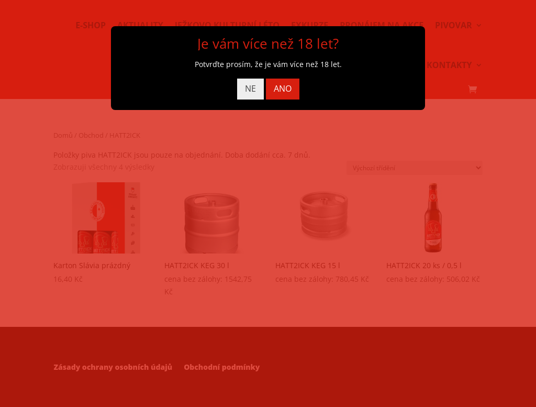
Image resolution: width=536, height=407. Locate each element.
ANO (283, 88)
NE (250, 88)
